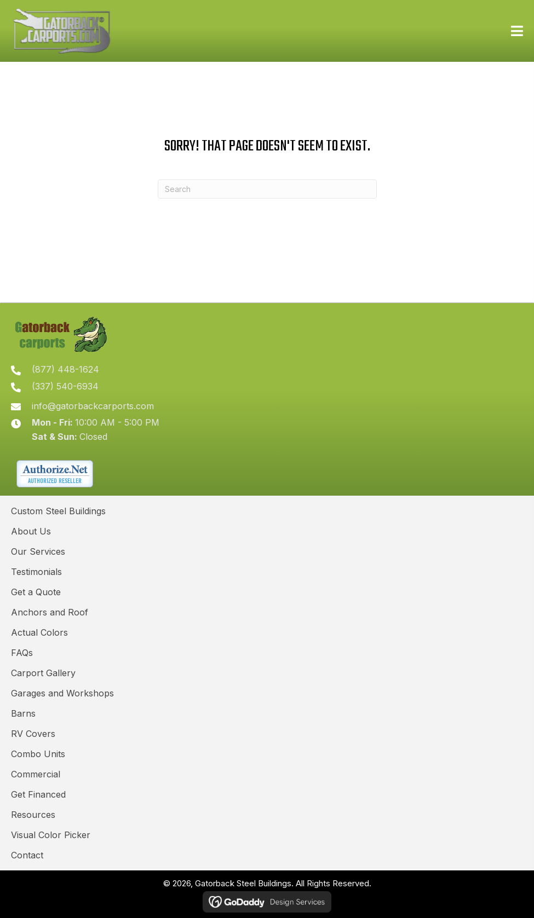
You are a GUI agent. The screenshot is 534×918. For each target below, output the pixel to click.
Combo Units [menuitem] (38, 753)
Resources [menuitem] (33, 814)
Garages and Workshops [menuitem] (62, 693)
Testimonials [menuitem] (36, 571)
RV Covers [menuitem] (33, 733)
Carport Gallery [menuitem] (43, 672)
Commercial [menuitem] (35, 774)
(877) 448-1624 (65, 369)
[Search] (267, 189)
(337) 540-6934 (65, 386)
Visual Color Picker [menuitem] (50, 834)
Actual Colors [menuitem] (39, 632)
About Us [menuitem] (31, 531)
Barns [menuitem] (23, 713)
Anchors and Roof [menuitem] (49, 612)
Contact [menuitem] (27, 855)
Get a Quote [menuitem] (36, 591)
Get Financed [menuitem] (38, 794)
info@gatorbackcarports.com (93, 405)
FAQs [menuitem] (22, 652)
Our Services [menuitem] (38, 551)
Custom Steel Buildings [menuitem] (58, 511)
